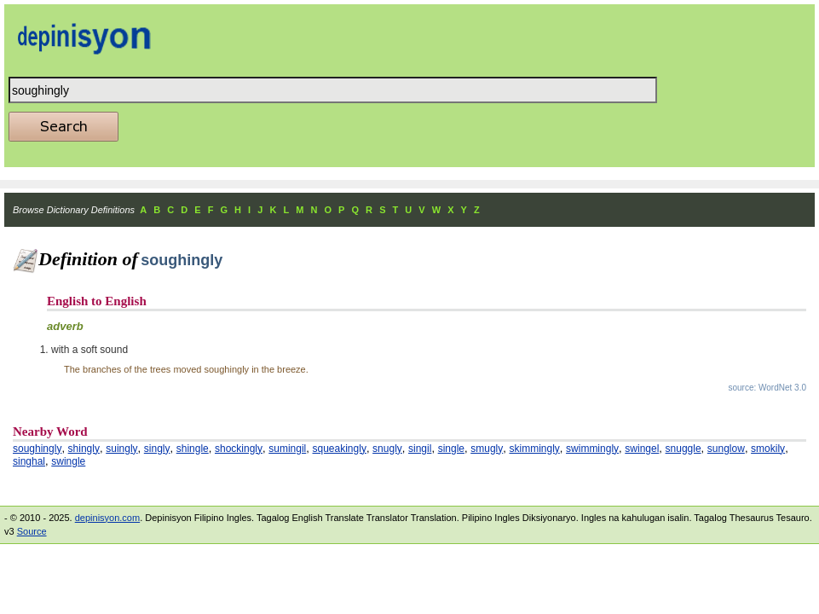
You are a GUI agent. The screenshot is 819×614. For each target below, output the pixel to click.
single (451, 449)
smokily (768, 449)
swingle (68, 461)
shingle (192, 449)
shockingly (238, 449)
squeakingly (339, 449)
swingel (642, 449)
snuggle (683, 449)
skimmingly (534, 449)
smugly (486, 449)
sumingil (287, 449)
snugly (387, 449)
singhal (29, 461)
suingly (121, 449)
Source (32, 531)
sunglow (726, 449)
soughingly (37, 449)
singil (419, 449)
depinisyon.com (107, 518)
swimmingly (592, 449)
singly (157, 449)
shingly (84, 449)
